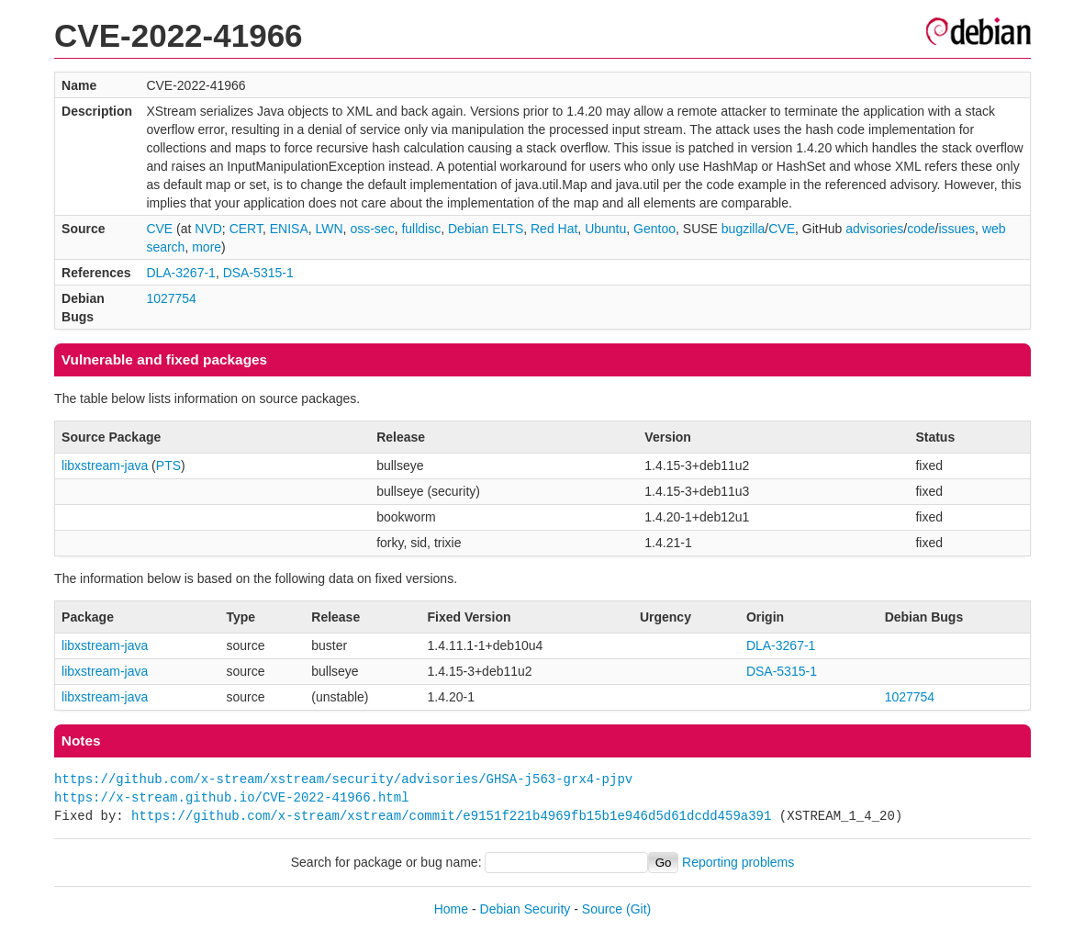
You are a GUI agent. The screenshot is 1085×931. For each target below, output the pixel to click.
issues (956, 228)
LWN (329, 228)
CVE (159, 228)
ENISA (289, 228)
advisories (874, 228)
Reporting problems (738, 862)
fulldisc (421, 228)
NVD (208, 228)
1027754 (171, 298)
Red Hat (554, 228)
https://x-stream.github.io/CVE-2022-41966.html (231, 797)
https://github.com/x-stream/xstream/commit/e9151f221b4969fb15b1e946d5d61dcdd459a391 (451, 815)
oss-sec (372, 228)
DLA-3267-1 (181, 272)
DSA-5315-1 (258, 272)
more (206, 247)
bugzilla (743, 228)
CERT (246, 228)
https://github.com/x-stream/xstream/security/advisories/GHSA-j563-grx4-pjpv (343, 779)
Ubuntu (605, 228)
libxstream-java (105, 465)
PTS (168, 465)
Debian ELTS (485, 228)
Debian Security (525, 909)
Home (451, 909)
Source (602, 909)
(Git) (638, 909)
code (920, 228)
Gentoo (654, 228)
